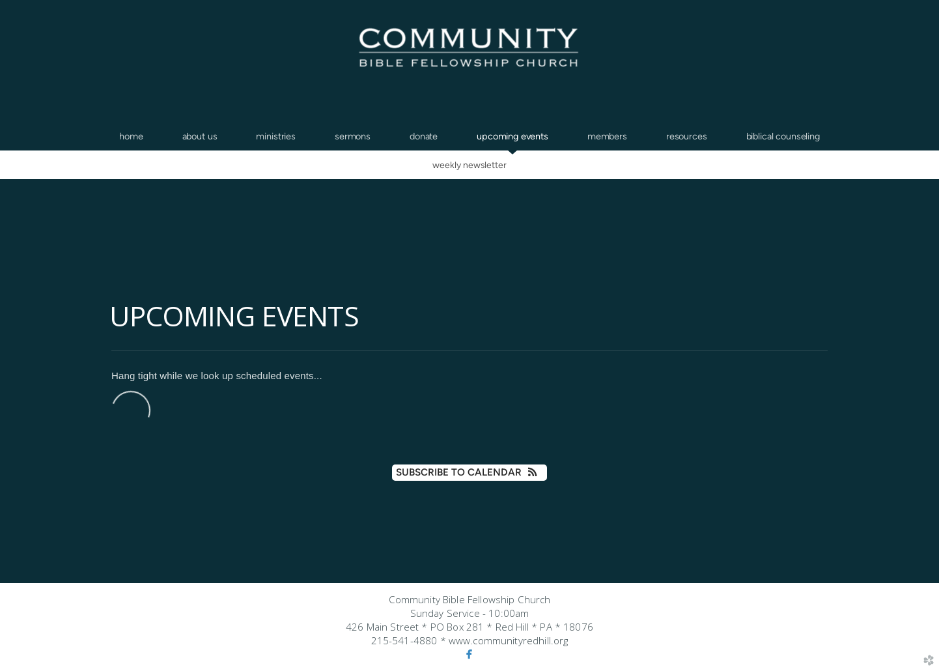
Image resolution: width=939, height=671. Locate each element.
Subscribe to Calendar (469, 472)
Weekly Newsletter (469, 165)
